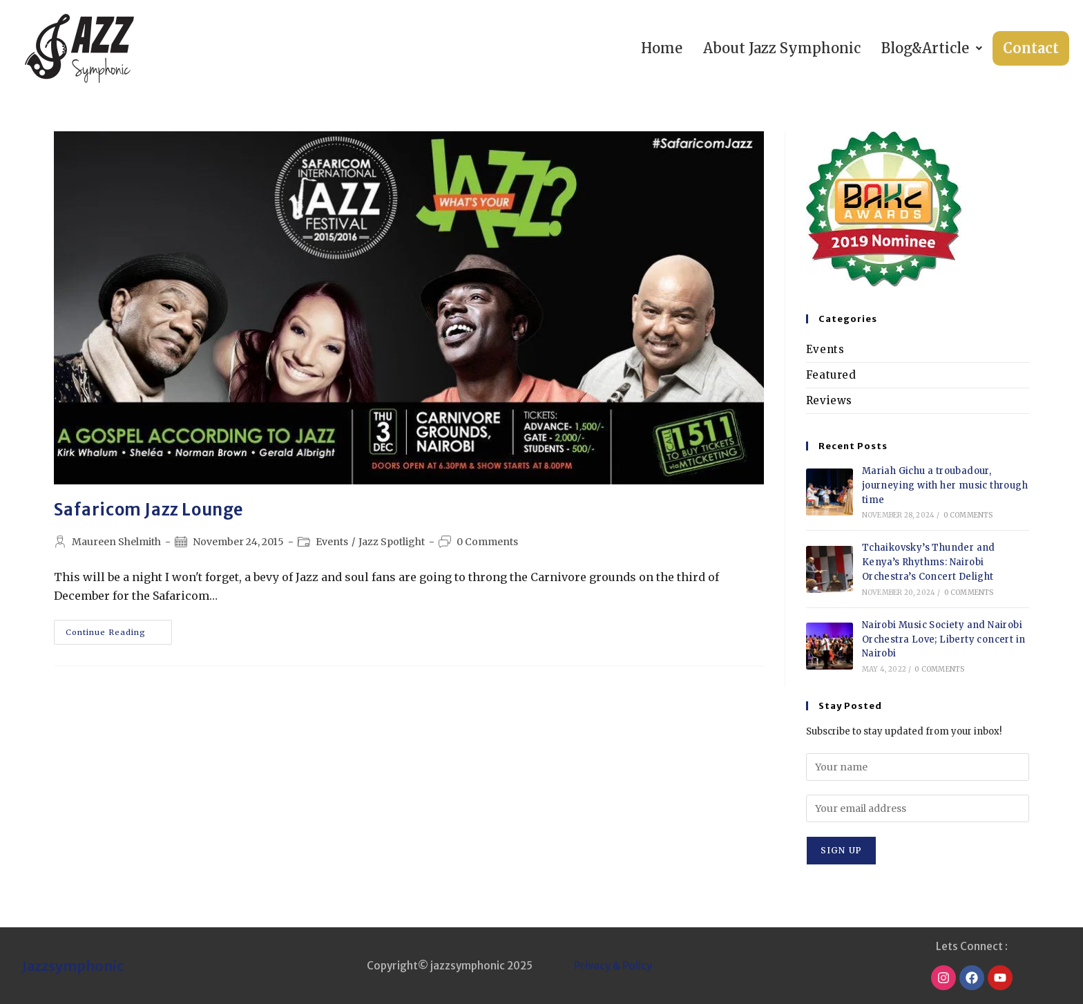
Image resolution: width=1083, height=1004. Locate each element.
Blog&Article (931, 48)
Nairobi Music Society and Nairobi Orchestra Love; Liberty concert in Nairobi (944, 639)
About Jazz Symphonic (782, 48)
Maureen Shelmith (116, 542)
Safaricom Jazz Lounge (149, 509)
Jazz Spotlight (391, 542)
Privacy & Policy (613, 965)
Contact (1031, 48)
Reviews (829, 400)
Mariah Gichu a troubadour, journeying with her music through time (945, 485)
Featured (831, 374)
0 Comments (487, 542)
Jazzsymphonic (73, 965)
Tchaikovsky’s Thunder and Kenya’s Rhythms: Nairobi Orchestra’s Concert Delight (928, 562)
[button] (932, 48)
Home (661, 48)
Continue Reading (119, 628)
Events (332, 542)
